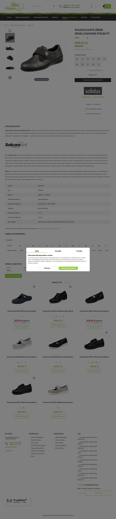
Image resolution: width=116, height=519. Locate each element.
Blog (32, 456)
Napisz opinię (87, 97)
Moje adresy (59, 443)
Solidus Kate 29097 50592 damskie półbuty (22, 402)
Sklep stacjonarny (37, 437)
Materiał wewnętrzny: (14, 204)
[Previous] (10, 30)
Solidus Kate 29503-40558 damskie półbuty (58, 402)
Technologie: (11, 222)
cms (78, 434)
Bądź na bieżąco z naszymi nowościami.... (89, 488)
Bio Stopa (8, 450)
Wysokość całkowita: (14, 217)
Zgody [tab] (37, 251)
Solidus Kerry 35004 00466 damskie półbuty (58, 311)
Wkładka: (10, 208)
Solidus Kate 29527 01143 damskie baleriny (94, 311)
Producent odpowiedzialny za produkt (49, 228)
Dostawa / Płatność (37, 453)
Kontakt (84, 17)
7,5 (58, 408)
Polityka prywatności (38, 445)
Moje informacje (60, 445)
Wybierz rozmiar (80, 55)
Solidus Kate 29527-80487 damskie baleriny (58, 357)
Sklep (69, 17)
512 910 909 (71, 5)
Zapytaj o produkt (98, 97)
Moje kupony (59, 448)
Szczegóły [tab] (58, 251)
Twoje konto (58, 434)
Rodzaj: (10, 186)
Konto (88, 6)
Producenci (95, 17)
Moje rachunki (60, 440)
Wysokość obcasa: (13, 213)
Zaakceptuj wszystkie (68, 268)
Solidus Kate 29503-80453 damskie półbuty (22, 357)
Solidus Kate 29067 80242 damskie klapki (21, 311)
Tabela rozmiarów (22, 17)
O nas (9, 17)
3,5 (18, 362)
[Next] (10, 77)
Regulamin (34, 443)
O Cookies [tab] (79, 251)
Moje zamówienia (61, 437)
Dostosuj (47, 268)
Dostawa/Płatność (41, 17)
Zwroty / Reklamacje (38, 451)
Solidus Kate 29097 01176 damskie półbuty (94, 357)
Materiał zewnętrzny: (14, 199)
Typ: (9, 190)
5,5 (23, 408)
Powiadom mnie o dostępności (93, 80)
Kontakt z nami (36, 440)
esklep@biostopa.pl (11, 447)
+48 (16, 444)
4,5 (56, 316)
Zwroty (55, 17)
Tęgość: (10, 195)
